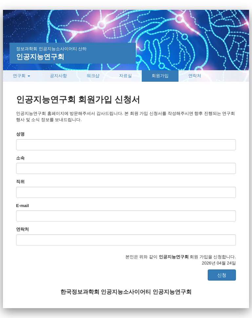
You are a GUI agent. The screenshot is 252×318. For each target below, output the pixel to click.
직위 (20, 181)
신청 (221, 275)
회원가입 (160, 75)
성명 (20, 134)
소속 (20, 158)
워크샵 (93, 75)
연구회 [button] (21, 75)
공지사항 (58, 75)
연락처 (194, 75)
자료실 (125, 75)
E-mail (22, 205)
